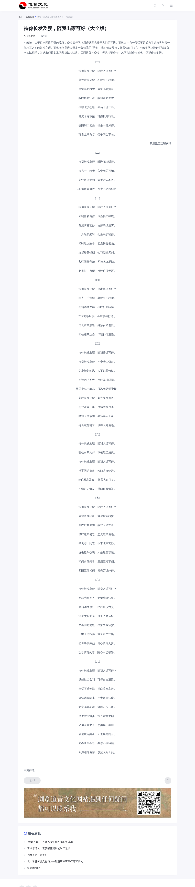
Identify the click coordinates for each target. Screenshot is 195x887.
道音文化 (29, 36)
